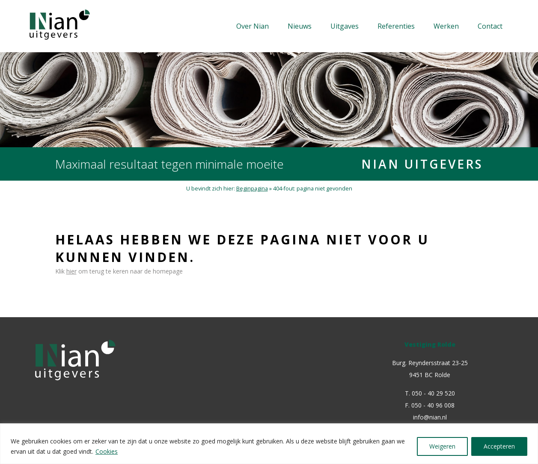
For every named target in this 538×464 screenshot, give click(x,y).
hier (71, 271)
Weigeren (442, 446)
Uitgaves (344, 26)
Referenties (396, 26)
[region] (269, 443)
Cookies (106, 451)
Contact (490, 26)
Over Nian (252, 26)
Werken (446, 26)
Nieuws (300, 26)
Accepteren (499, 446)
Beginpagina (252, 188)
